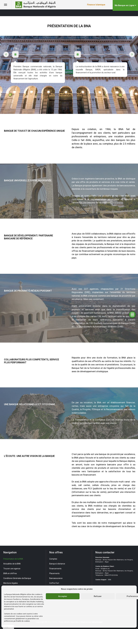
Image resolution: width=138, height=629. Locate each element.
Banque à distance (57, 564)
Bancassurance (56, 578)
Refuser (98, 596)
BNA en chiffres (10, 573)
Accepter (62, 596)
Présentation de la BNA (13, 559)
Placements (54, 573)
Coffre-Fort (54, 583)
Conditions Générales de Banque (17, 578)
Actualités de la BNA (12, 564)
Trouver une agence (11, 568)
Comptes (53, 559)
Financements (55, 568)
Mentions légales (10, 583)
